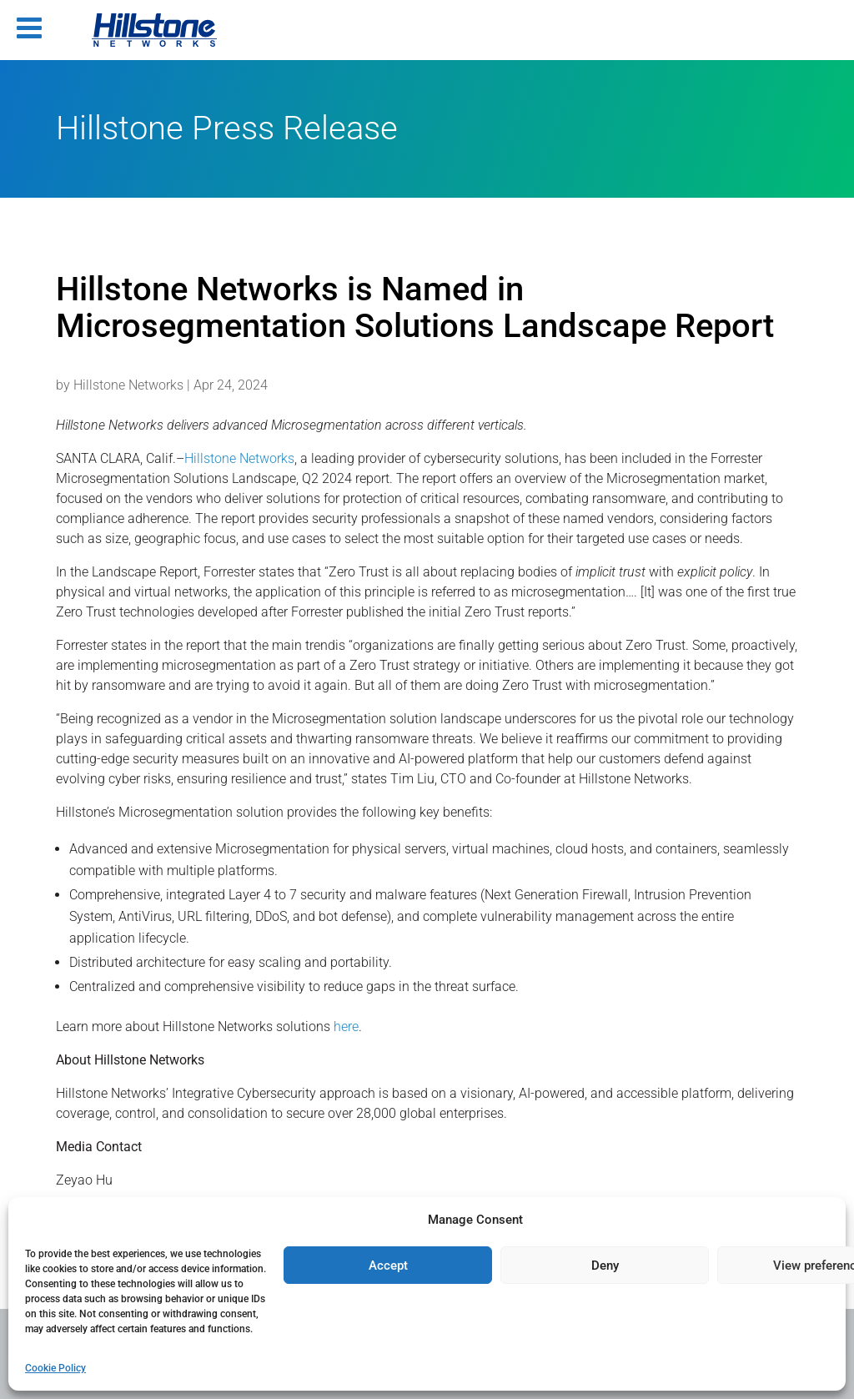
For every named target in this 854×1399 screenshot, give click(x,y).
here (346, 1026)
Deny (605, 1265)
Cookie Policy (55, 1368)
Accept (388, 1265)
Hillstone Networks (128, 385)
